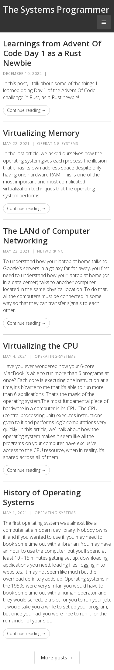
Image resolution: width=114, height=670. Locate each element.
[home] (56, 9)
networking (50, 251)
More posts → (57, 657)
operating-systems (57, 143)
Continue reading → (26, 110)
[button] (104, 22)
